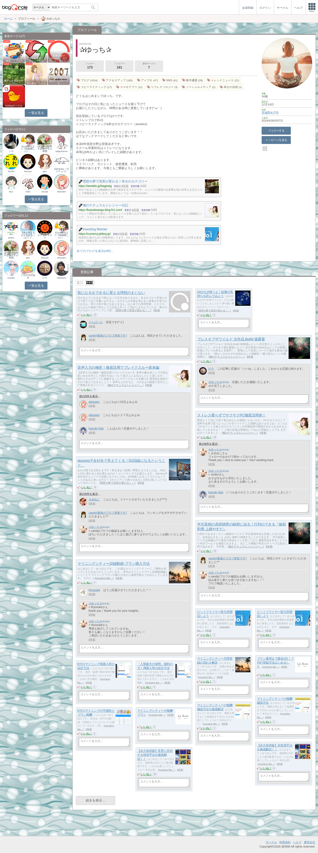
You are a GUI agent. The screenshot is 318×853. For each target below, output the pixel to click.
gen (45, 171)
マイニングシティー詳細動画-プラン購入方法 (113, 564)
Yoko (27, 191)
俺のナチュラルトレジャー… (226, 356)
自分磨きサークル (36, 83)
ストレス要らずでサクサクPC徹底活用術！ (231, 415)
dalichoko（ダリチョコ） (61, 170)
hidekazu (61, 278)
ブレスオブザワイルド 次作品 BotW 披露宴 (231, 339)
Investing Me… (104, 578)
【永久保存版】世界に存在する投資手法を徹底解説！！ (155, 755)
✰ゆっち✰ (215, 382)
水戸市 (274, 112)
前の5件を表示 (88, 396)
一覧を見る (36, 113)
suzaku (11, 278)
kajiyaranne (62, 151)
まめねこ (94, 499)
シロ (11, 151)
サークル (271, 842)
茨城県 (266, 112)
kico (11, 191)
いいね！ (86, 314)
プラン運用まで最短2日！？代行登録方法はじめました (275, 662)
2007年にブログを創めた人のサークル (59, 81)
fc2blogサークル (14, 105)
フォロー (90, 66)
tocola (45, 191)
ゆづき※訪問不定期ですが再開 (45, 148)
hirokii (11, 171)
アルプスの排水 (28, 276)
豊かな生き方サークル (14, 82)
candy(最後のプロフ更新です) (108, 335)
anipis (11, 237)
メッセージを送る (276, 140)
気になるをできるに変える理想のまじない (111, 293)
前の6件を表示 (208, 443)
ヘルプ (297, 842)
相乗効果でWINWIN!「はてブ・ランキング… (59, 58)
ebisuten (94, 401)
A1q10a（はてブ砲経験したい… (28, 148)
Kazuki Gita (96, 428)
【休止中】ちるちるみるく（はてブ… (28, 235)
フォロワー (119, 66)
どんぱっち (96, 322)
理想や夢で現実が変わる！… (133, 310)
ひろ (211, 368)
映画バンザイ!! (14, 61)
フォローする (276, 130)
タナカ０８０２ (45, 236)
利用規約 (285, 842)
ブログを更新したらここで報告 (36, 59)
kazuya (28, 171)
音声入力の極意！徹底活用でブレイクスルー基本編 (118, 368)
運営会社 (309, 842)
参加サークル (149, 66)
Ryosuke (94, 590)
